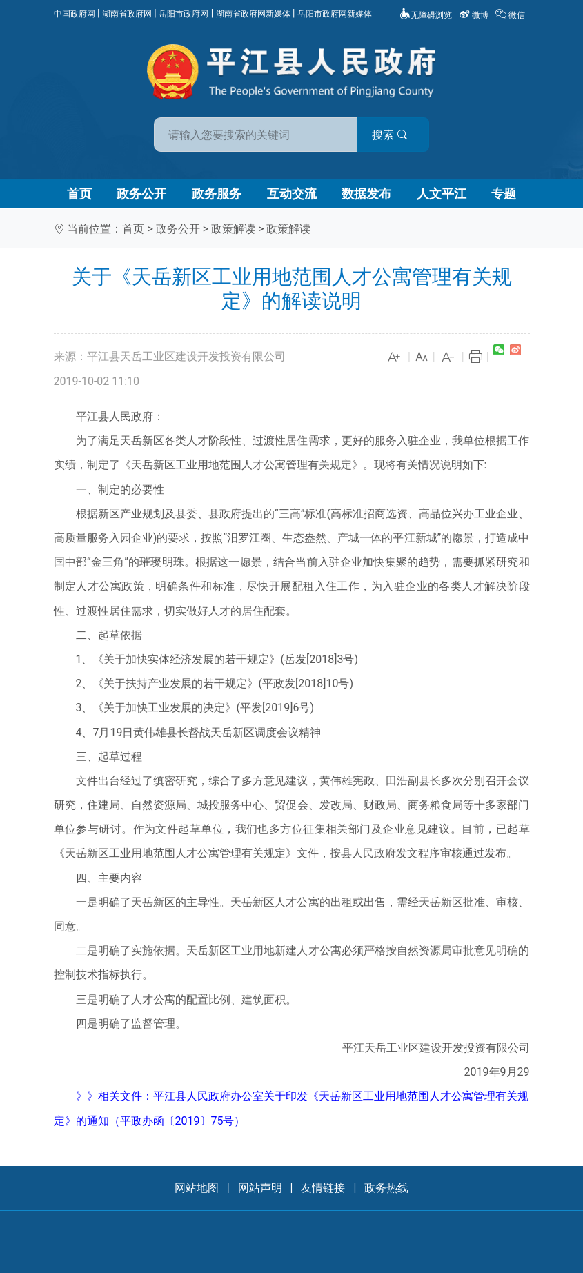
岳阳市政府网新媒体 (334, 14)
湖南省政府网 (127, 14)
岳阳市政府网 (183, 14)
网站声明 (260, 1187)
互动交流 (292, 193)
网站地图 (197, 1187)
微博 (475, 15)
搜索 (390, 134)
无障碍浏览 (425, 15)
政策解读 (233, 228)
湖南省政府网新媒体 (253, 14)
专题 (503, 193)
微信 (511, 15)
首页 (79, 193)
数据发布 (366, 193)
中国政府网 (74, 14)
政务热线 (386, 1187)
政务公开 (141, 193)
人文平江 (441, 193)
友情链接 (323, 1187)
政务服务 (216, 193)
